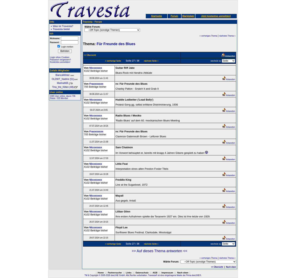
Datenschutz (141, 272)
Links (128, 272)
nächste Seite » (151, 61)
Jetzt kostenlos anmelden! (216, 16)
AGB (155, 272)
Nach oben (231, 267)
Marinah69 (65, 83)
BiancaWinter (64, 75)
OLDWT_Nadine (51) (65, 79)
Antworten (228, 79)
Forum (174, 16)
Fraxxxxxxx (96, 83)
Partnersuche (115, 272)
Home (101, 272)
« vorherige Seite (113, 61)
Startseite (156, 16)
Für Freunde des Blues (116, 44)
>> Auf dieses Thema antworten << (159, 251)
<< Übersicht (217, 267)
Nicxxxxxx (95, 67)
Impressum (167, 272)
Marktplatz (188, 16)
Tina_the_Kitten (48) (64, 87)
